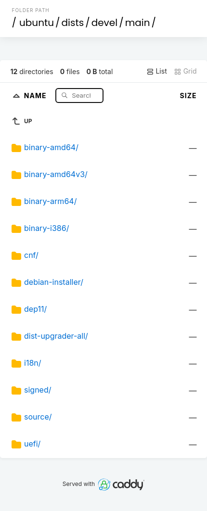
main (137, 22)
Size (188, 95)
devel (104, 22)
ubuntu (36, 22)
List (156, 71)
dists (73, 22)
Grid (185, 71)
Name (36, 95)
